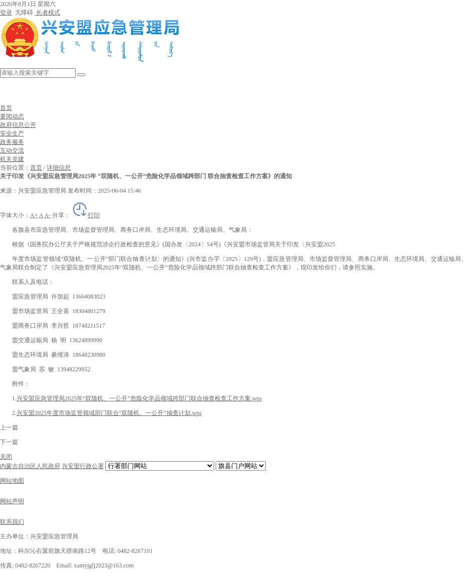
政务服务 (12, 142)
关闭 (6, 456)
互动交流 (12, 150)
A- (47, 215)
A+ (34, 215)
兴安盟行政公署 (83, 466)
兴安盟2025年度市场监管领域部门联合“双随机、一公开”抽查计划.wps (109, 412)
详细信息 (59, 167)
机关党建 (12, 159)
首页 (6, 107)
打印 (86, 215)
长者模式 (47, 12)
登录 (6, 12)
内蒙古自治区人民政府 (30, 466)
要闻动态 (12, 116)
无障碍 (23, 12)
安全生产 (12, 133)
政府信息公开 (18, 124)
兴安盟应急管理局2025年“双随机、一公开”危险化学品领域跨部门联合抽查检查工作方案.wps (139, 398)
